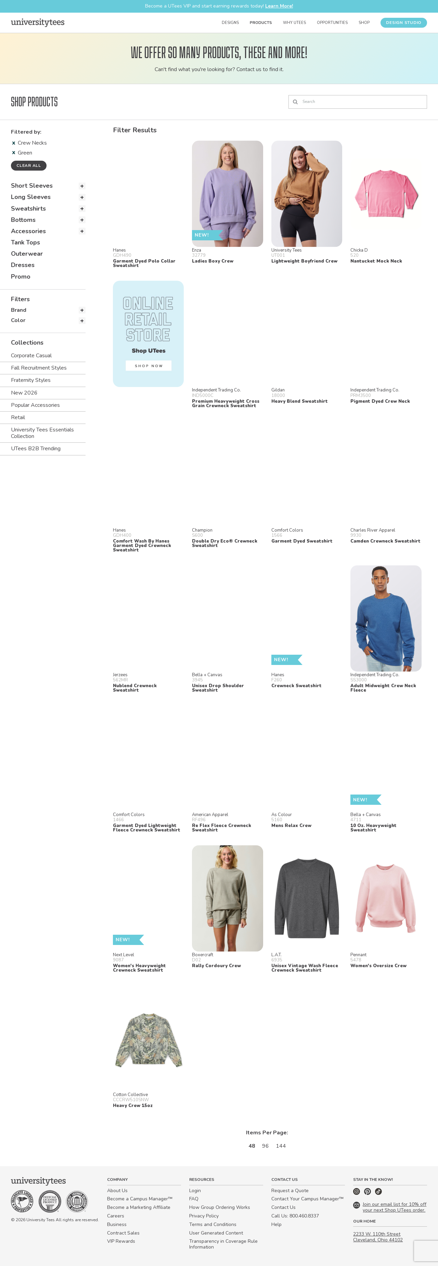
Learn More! (279, 6)
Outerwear (27, 254)
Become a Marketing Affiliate (138, 1207)
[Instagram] (357, 1193)
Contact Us (283, 1207)
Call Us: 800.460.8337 (295, 1216)
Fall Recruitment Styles (39, 368)
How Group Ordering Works (219, 1207)
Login (195, 1190)
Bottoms (23, 220)
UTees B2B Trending (36, 448)
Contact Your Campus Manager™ (307, 1199)
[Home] (37, 22)
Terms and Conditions (212, 1224)
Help (276, 1224)
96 (265, 1146)
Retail (18, 417)
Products (261, 22)
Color (18, 320)
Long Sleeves (31, 197)
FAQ (193, 1199)
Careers (115, 1216)
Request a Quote (290, 1190)
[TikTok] (378, 1193)
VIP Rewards (121, 1241)
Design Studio (404, 22)
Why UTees (294, 22)
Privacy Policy (204, 1216)
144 (281, 1146)
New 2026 (24, 393)
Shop (364, 22)
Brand (18, 310)
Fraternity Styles (31, 380)
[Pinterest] (368, 1193)
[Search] (357, 102)
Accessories (28, 231)
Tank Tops (25, 242)
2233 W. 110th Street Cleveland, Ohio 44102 (378, 1237)
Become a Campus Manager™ (139, 1199)
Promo (20, 276)
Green (22, 153)
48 (251, 1146)
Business (117, 1224)
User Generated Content (216, 1233)
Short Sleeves (32, 186)
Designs (230, 22)
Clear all (28, 165)
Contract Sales (123, 1233)
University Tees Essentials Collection (42, 433)
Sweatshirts (28, 208)
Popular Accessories (35, 405)
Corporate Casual (31, 355)
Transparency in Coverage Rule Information (223, 1244)
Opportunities (332, 22)
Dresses (23, 265)
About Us (117, 1190)
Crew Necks (29, 143)
